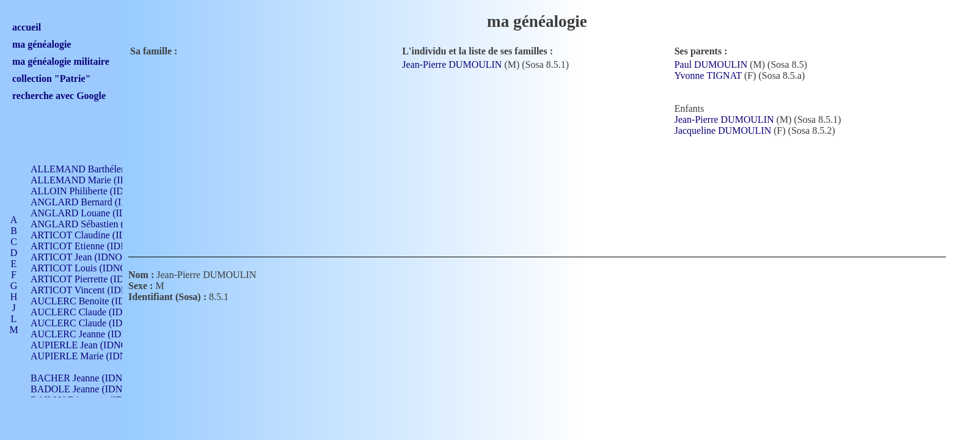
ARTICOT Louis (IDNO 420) (89, 268)
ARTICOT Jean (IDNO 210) (86, 257)
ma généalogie (41, 44)
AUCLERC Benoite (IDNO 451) (95, 301)
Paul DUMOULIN (711, 64)
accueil (26, 27)
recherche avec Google (59, 95)
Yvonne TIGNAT (708, 75)
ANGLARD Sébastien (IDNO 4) (95, 224)
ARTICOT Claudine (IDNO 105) (96, 235)
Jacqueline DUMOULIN (723, 130)
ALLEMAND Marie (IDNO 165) (96, 180)
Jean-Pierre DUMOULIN (452, 64)
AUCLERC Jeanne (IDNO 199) (93, 334)
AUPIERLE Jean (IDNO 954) (89, 345)
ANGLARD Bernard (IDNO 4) (92, 202)
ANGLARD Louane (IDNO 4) (91, 213)
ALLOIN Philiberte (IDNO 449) (94, 191)
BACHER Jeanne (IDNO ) (83, 378)
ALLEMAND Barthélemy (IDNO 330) (107, 169)
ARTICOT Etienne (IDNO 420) (93, 246)
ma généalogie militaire (60, 61)
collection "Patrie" (51, 78)
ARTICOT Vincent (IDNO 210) (93, 290)
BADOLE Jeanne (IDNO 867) (90, 389)
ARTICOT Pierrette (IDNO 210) (94, 279)
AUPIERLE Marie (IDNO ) (85, 356)
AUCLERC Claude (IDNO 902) (94, 312)
